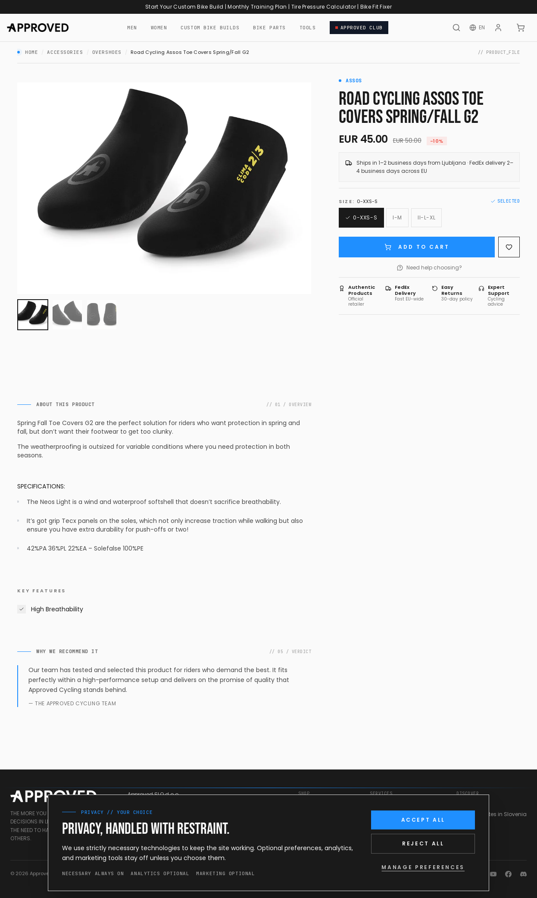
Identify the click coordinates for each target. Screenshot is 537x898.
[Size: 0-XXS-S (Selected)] (361, 217)
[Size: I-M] (397, 217)
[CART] (520, 27)
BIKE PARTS (269, 28)
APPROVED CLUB (359, 28)
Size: (358, 201)
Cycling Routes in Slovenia (491, 814)
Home (31, 52)
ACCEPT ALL (423, 819)
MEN (132, 28)
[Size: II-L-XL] (426, 217)
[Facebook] (508, 874)
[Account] (498, 27)
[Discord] (523, 874)
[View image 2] (67, 314)
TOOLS (308, 28)
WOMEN (159, 28)
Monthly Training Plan (257, 6)
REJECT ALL (423, 843)
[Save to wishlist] (509, 247)
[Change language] (477, 27)
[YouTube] (493, 874)
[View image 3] (101, 314)
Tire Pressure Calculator (323, 6)
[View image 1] (32, 314)
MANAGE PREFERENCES (423, 867)
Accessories (65, 52)
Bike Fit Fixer (376, 6)
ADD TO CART (417, 246)
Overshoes (107, 52)
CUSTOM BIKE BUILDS (210, 28)
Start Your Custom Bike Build (184, 6)
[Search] (456, 27)
